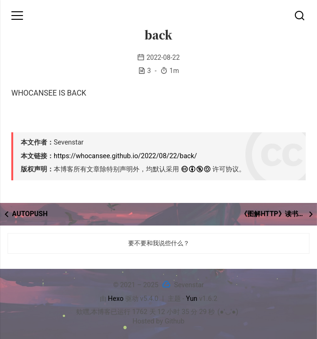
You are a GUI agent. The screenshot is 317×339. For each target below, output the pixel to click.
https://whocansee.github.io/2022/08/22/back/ (125, 156)
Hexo (115, 299)
